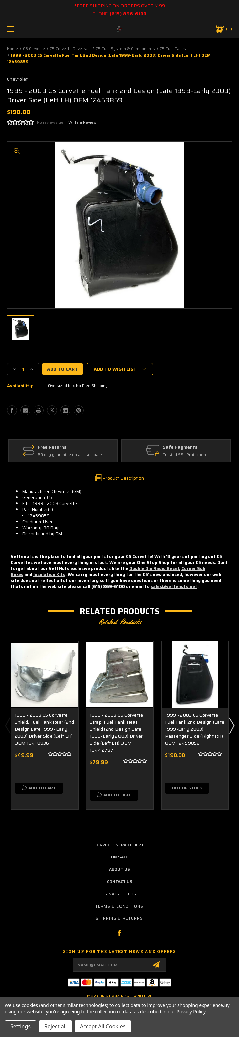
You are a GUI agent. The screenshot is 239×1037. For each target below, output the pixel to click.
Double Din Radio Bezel (154, 568)
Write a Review (82, 122)
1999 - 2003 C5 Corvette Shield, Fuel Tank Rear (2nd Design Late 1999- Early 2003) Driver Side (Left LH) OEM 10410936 (44, 729)
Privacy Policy (119, 894)
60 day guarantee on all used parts (70, 455)
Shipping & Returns (119, 918)
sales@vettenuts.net (174, 586)
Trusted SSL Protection (184, 455)
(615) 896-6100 (128, 13)
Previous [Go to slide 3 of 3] (7, 725)
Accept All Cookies (103, 1026)
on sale (119, 857)
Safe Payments (180, 447)
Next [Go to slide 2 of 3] (231, 725)
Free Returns (52, 447)
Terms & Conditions (119, 906)
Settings (20, 1026)
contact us (119, 881)
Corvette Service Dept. (119, 845)
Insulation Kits (49, 574)
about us (119, 869)
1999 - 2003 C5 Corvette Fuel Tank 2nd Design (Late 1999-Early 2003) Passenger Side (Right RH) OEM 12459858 (195, 729)
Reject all (55, 1026)
